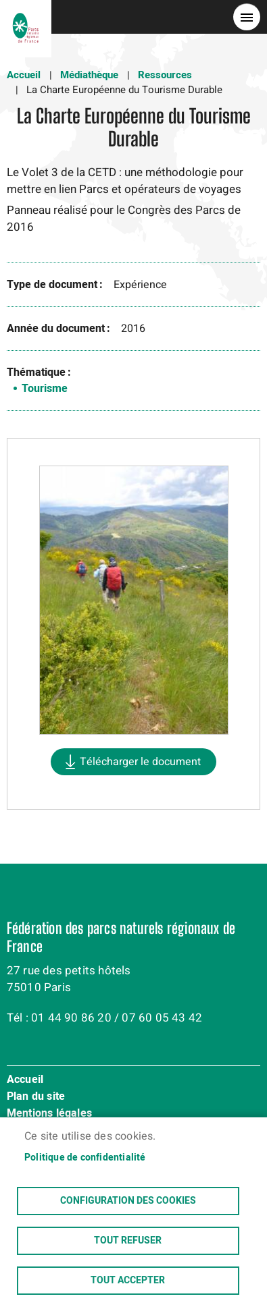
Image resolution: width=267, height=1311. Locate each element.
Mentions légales (49, 1114)
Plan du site (36, 1097)
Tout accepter (128, 1280)
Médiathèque (89, 74)
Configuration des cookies (128, 1201)
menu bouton (246, 16)
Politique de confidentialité (85, 1158)
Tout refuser (128, 1241)
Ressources (165, 74)
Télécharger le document (140, 762)
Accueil (24, 74)
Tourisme (45, 389)
